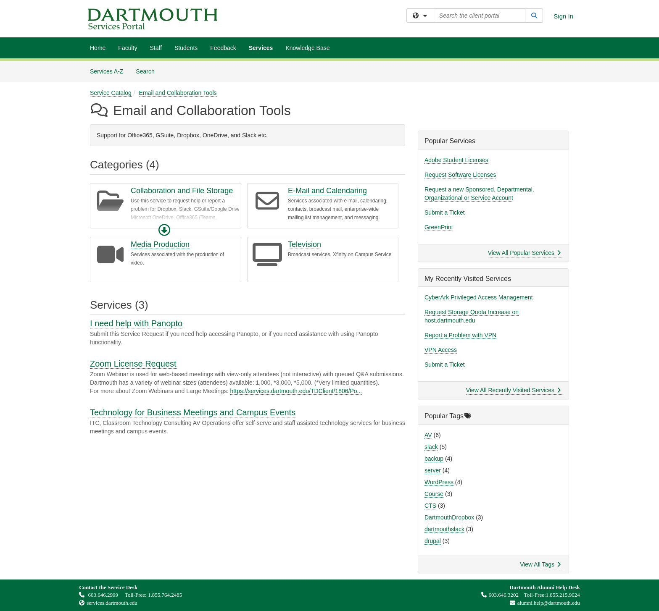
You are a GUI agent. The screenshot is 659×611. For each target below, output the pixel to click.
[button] (164, 230)
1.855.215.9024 (563, 595)
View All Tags (540, 564)
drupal (432, 541)
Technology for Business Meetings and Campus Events (192, 412)
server (432, 470)
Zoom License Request (133, 363)
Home (97, 48)
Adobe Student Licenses (456, 160)
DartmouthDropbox (449, 517)
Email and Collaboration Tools (178, 92)
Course (433, 493)
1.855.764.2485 (165, 595)
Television (304, 244)
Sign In (563, 16)
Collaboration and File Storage (182, 190)
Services (261, 48)
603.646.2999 (99, 595)
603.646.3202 (500, 595)
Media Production (160, 244)
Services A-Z (106, 71)
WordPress (438, 482)
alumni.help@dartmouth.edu (543, 603)
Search (148, 71)
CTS (430, 505)
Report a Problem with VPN (460, 335)
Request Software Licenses (460, 174)
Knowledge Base (307, 48)
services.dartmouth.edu (112, 603)
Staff (156, 48)
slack (431, 446)
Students (186, 48)
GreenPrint (438, 227)
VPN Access (440, 349)
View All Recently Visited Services (513, 390)
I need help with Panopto (136, 323)
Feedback (223, 48)
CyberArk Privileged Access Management (478, 297)
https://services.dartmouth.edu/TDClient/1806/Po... (296, 391)
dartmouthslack (444, 529)
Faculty (127, 48)
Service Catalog (111, 92)
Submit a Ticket (444, 212)
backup (433, 458)
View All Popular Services (524, 252)
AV (428, 435)
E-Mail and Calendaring (327, 190)
